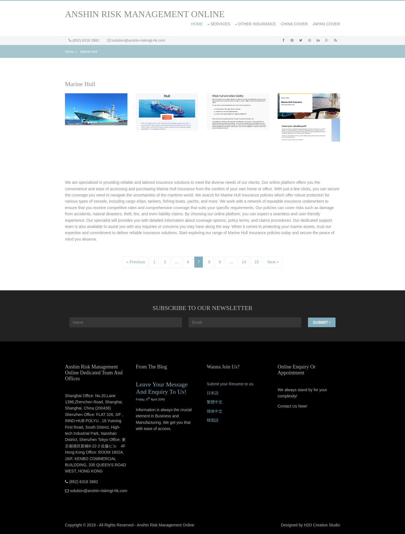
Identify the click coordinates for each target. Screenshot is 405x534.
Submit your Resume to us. (230, 384)
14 (244, 262)
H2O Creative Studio (322, 525)
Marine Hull (88, 52)
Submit (322, 322)
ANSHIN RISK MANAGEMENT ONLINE (144, 14)
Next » (272, 262)
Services (220, 24)
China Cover (294, 24)
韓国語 (213, 420)
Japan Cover (326, 24)
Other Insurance (257, 24)
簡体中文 (214, 411)
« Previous (135, 262)
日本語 (213, 393)
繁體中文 (214, 402)
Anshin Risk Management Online (165, 525)
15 (257, 262)
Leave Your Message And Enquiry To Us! (162, 388)
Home (197, 24)
